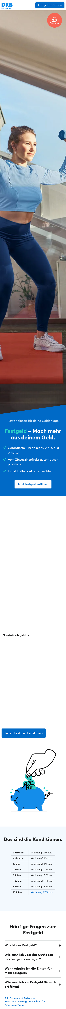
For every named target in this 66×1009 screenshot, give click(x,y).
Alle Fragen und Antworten (20, 998)
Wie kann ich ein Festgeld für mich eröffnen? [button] (30, 984)
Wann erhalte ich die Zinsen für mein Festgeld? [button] (28, 970)
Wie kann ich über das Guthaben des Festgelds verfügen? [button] (29, 957)
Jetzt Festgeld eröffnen (33, 484)
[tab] (33, 945)
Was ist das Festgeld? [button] (21, 945)
